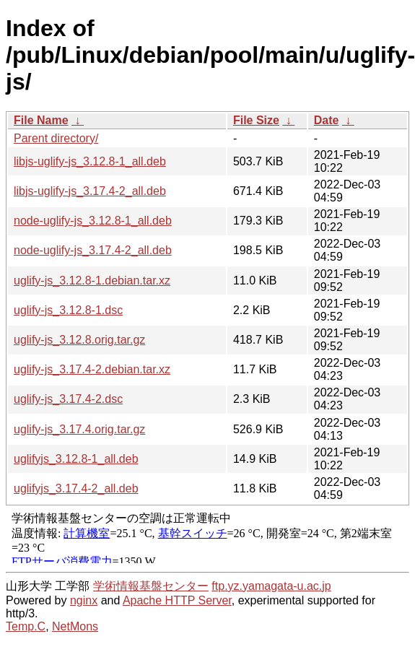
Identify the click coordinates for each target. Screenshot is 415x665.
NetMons (75, 626)
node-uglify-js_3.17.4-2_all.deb (93, 250)
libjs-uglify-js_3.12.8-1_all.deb (90, 161)
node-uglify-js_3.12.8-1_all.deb (93, 220)
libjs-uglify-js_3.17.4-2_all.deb (90, 191)
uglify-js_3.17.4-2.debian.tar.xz (92, 369)
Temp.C (25, 626)
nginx (83, 600)
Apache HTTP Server (177, 600)
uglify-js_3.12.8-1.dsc (68, 310)
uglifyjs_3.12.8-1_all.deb (76, 459)
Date (326, 120)
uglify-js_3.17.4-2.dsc (68, 399)
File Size (256, 120)
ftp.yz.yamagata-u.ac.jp (271, 586)
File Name (41, 120)
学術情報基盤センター (151, 586)
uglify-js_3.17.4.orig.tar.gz (79, 429)
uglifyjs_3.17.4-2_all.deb (76, 488)
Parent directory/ (56, 138)
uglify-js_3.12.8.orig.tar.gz (79, 340)
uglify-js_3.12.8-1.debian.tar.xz (92, 280)
